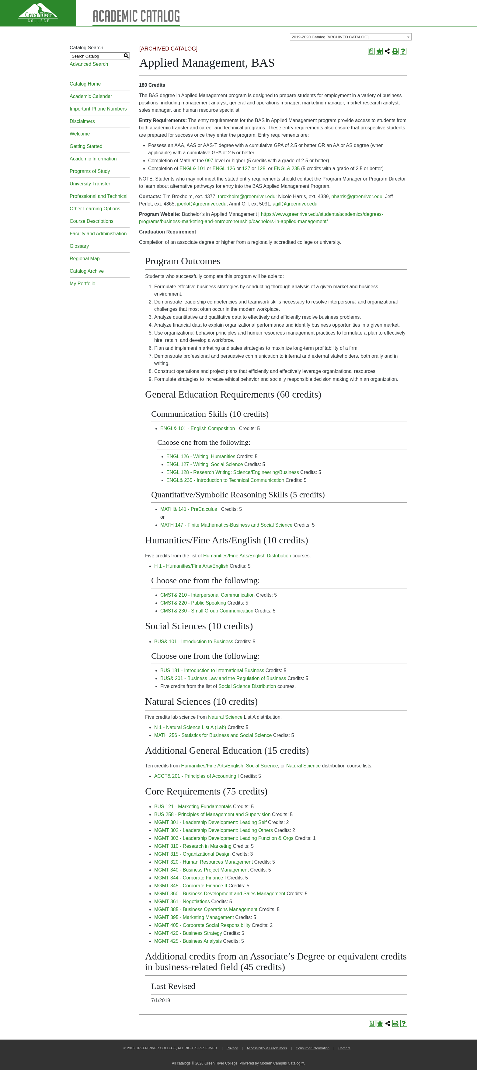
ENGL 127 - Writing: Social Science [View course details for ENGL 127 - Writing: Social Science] (204, 464)
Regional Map (85, 258)
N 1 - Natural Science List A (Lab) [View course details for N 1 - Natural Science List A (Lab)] (190, 727)
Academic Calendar (91, 96)
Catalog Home (85, 83)
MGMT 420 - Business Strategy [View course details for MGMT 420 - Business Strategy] (188, 933)
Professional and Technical (98, 196)
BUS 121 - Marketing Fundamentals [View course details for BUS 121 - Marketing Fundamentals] (193, 806)
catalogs (184, 1063)
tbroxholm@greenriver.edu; (247, 196)
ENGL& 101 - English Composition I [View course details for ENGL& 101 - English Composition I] (199, 428)
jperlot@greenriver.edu (201, 203)
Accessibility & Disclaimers (267, 1048)
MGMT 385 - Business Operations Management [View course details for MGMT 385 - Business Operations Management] (205, 909)
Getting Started (86, 146)
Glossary (79, 246)
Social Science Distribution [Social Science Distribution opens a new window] (247, 686)
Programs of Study (90, 171)
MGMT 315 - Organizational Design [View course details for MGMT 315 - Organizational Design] (192, 854)
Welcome (80, 133)
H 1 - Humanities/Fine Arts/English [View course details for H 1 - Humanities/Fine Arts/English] (191, 566)
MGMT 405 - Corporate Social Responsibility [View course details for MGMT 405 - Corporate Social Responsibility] (202, 925)
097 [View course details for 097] (209, 160)
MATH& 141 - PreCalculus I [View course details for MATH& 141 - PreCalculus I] (190, 509)
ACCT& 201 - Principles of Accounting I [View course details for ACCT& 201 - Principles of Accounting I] (196, 776)
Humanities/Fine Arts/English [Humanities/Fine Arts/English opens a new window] (212, 765)
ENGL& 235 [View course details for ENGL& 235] (287, 168)
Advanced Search (89, 64)
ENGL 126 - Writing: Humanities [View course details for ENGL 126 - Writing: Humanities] (200, 456)
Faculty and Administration (98, 233)
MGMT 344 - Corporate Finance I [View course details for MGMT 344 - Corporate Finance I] (190, 877)
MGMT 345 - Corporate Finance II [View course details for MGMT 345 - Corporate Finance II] (190, 885)
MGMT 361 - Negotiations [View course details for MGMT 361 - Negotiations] (182, 901)
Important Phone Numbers (98, 108)
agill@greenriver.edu (295, 203)
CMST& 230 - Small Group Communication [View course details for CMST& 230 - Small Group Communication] (206, 610)
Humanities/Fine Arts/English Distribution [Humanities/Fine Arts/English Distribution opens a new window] (247, 555)
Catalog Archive (87, 271)
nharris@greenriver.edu (356, 196)
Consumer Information (312, 1048)
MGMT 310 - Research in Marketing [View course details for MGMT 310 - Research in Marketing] (193, 846)
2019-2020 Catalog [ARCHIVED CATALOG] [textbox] (330, 37)
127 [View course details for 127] (246, 168)
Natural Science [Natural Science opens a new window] (225, 717)
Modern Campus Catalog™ (282, 1063)
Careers (344, 1048)
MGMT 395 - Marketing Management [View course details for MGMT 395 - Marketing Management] (194, 917)
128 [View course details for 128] (261, 168)
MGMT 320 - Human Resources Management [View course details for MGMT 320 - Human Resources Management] (203, 862)
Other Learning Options (95, 208)
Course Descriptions (91, 221)
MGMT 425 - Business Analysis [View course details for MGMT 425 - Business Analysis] (188, 941)
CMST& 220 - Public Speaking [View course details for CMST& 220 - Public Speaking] (193, 602)
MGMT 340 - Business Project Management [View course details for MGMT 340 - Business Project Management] (201, 869)
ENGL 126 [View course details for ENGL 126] (224, 168)
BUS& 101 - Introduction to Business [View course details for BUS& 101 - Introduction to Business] (193, 641)
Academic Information (93, 158)
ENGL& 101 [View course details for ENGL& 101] (192, 168)
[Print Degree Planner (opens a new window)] (371, 51)
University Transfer (90, 183)
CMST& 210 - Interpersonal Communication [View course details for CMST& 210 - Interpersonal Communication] (207, 595)
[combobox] (351, 36)
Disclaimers (82, 121)
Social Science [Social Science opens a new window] (262, 765)
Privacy (232, 1048)
